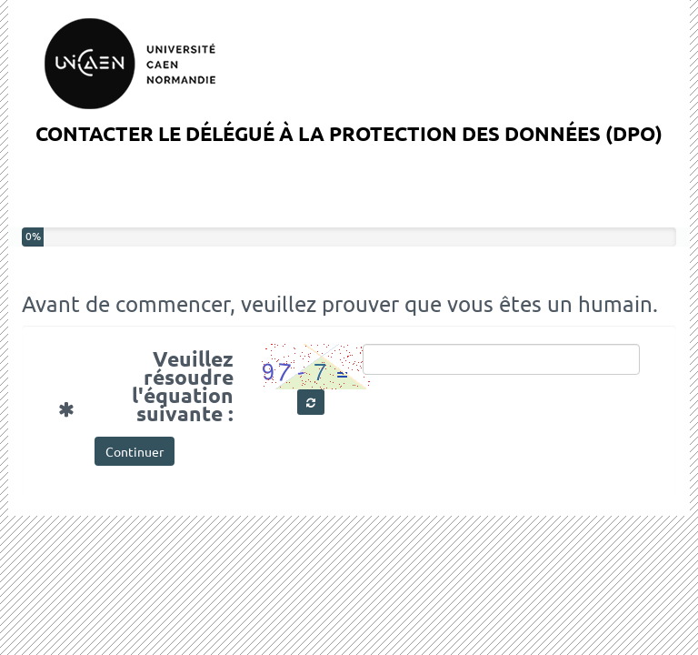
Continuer (134, 451)
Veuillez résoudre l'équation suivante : (152, 384)
